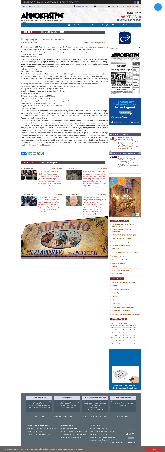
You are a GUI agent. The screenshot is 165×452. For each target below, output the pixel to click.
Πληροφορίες (83, 28)
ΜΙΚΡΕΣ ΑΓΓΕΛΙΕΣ (125, 385)
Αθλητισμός (115, 25)
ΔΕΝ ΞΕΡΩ (116, 303)
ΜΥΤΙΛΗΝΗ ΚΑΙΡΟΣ (125, 358)
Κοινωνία (85, 25)
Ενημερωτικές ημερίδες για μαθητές (124, 235)
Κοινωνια (103, 168)
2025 (130, 325)
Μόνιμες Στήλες (27, 28)
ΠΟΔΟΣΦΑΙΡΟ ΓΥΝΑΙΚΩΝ (120, 270)
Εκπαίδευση (126, 25)
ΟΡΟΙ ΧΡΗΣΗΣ (40, 417)
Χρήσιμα (65, 28)
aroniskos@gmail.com (125, 148)
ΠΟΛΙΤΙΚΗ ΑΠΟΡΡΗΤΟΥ (63, 417)
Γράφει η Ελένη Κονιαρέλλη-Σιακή (123, 282)
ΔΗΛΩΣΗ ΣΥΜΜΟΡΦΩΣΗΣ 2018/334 (94, 417)
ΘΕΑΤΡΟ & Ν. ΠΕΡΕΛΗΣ (120, 259)
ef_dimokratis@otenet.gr (132, 6)
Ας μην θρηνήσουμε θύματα (121, 245)
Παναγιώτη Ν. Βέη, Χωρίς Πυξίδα (123, 307)
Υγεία (57, 28)
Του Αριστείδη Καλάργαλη (121, 289)
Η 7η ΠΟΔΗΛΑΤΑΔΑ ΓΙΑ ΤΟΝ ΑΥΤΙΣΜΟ (125, 252)
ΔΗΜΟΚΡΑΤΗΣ (29, 2)
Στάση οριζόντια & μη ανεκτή (121, 238)
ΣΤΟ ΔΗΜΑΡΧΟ (117, 249)
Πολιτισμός (105, 25)
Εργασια (102, 43)
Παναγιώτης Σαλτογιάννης (121, 310)
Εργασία (38, 28)
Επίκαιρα (115, 266)
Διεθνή (74, 28)
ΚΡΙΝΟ (114, 286)
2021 (115, 325)
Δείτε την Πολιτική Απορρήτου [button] (73, 449)
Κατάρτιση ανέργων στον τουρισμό (42, 39)
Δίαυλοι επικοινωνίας (119, 256)
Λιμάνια (114, 296)
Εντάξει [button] (154, 449)
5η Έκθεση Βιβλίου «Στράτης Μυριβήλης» (126, 314)
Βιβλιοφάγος (48, 28)
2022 (119, 325)
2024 (127, 325)
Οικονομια (57, 168)
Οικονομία (95, 25)
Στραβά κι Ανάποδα (118, 263)
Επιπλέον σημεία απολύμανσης (122, 242)
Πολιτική (76, 25)
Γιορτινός (115, 293)
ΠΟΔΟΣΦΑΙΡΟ (117, 274)
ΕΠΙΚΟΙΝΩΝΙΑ (122, 417)
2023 (123, 325)
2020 (112, 325)
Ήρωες (114, 300)
